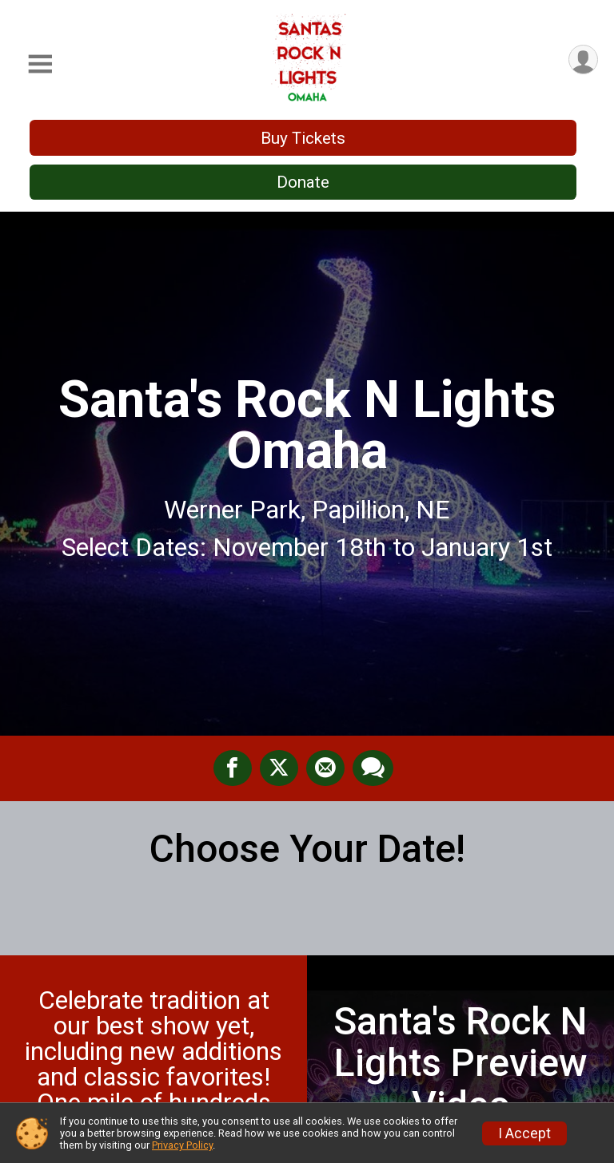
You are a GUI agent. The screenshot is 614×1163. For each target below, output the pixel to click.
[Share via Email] (325, 768)
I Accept (524, 1133)
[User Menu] (583, 59)
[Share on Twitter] (279, 768)
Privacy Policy (182, 1145)
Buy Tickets (303, 138)
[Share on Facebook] (232, 768)
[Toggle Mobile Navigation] (40, 64)
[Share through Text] (373, 768)
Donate (303, 182)
